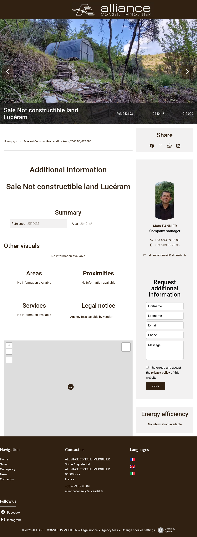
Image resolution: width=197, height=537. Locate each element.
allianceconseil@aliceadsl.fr (167, 255)
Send (155, 386)
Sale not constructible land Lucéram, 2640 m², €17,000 (57, 141)
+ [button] (9, 346)
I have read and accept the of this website (163, 372)
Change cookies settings (138, 530)
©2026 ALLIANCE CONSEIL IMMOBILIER (49, 530)
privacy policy (160, 372)
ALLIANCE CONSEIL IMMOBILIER (87, 459)
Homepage (10, 141)
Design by (165, 530)
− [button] (9, 351)
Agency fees (109, 530)
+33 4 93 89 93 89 (167, 240)
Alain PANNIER (165, 226)
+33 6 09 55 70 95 (167, 245)
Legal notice (89, 530)
